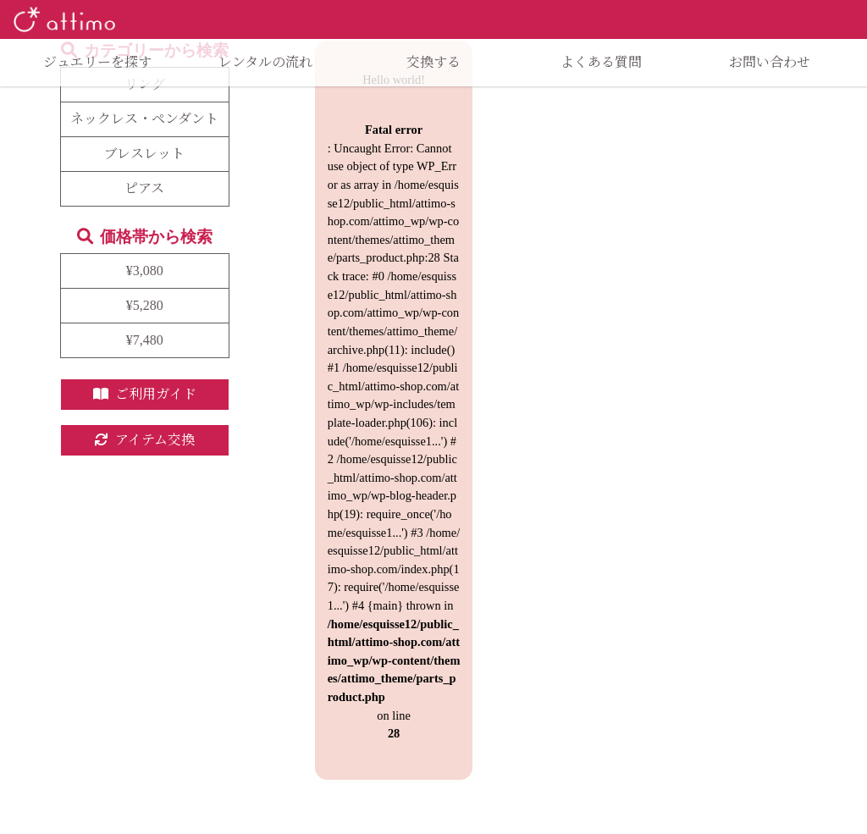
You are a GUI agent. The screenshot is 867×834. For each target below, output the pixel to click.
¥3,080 (144, 270)
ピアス (144, 188)
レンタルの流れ (265, 62)
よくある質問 (601, 62)
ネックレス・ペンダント (144, 119)
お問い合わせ (769, 62)
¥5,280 (144, 305)
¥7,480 (144, 340)
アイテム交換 (145, 440)
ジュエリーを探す (97, 62)
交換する (433, 62)
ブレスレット (144, 153)
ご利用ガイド (144, 394)
